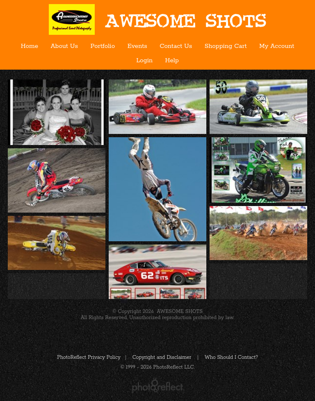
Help (172, 60)
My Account (276, 46)
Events (137, 46)
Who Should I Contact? (231, 357)
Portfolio (103, 46)
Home (29, 46)
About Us (64, 46)
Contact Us (176, 46)
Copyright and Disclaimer (162, 357)
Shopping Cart (226, 46)
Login (144, 60)
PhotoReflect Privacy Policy (89, 357)
